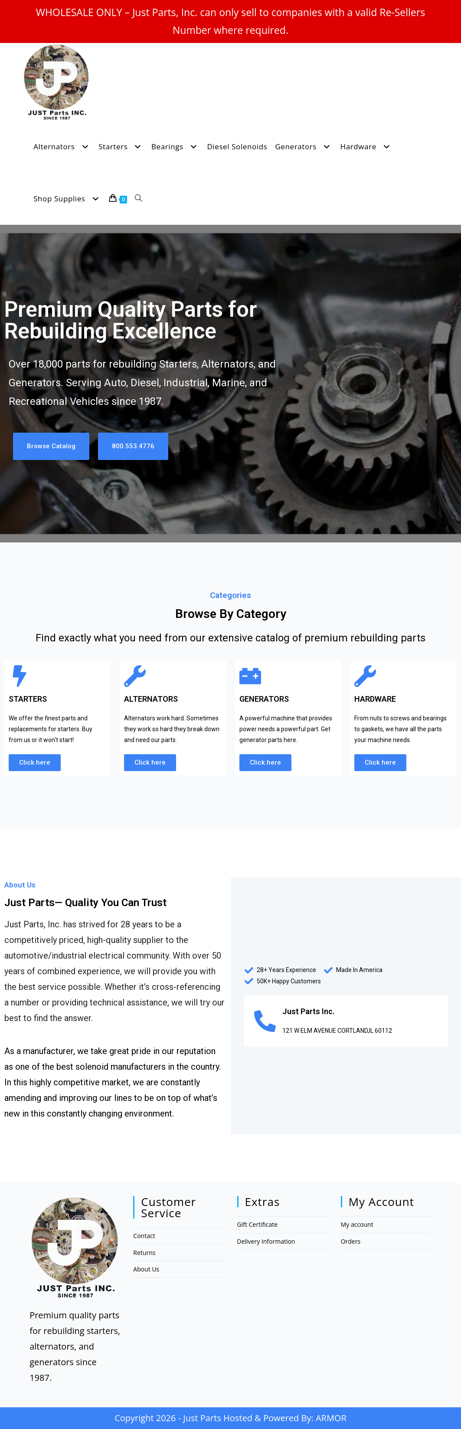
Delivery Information (266, 1241)
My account (357, 1224)
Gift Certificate (257, 1224)
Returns (144, 1252)
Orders (350, 1241)
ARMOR (331, 1418)
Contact (144, 1236)
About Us (146, 1269)
